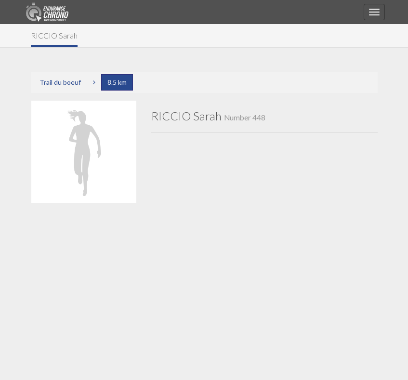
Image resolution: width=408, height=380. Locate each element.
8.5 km (117, 82)
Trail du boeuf (60, 82)
